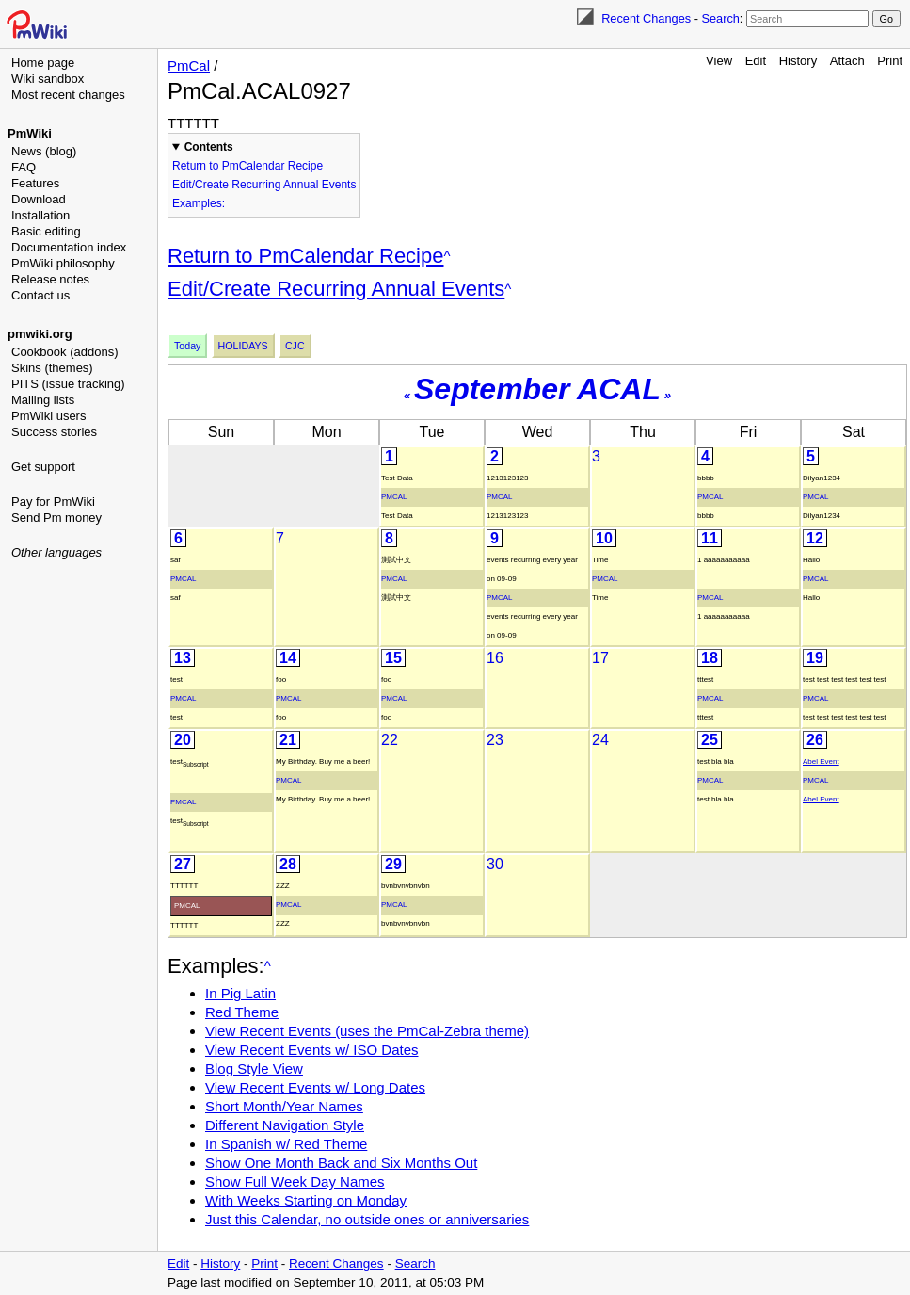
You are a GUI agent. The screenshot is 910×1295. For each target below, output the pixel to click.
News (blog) (43, 151)
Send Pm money (56, 517)
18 (709, 658)
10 (604, 538)
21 (287, 740)
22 (389, 740)
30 (495, 864)
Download (38, 199)
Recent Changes (646, 18)
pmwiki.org (40, 334)
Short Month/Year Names (284, 1106)
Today (187, 345)
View (719, 61)
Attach (847, 61)
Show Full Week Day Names (295, 1182)
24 (600, 740)
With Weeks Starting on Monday (306, 1200)
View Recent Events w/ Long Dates (315, 1087)
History (798, 61)
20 (182, 740)
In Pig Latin (240, 993)
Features (35, 183)
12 (814, 538)
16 (495, 658)
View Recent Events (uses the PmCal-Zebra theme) (367, 1031)
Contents (208, 147)
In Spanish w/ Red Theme (286, 1144)
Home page (42, 63)
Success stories (54, 432)
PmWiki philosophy (63, 263)
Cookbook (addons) (64, 352)
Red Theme (242, 1012)
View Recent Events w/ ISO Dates (312, 1050)
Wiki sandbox (47, 79)
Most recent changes (68, 95)
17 (600, 658)
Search (720, 18)
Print (889, 61)
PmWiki (30, 133)
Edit (755, 61)
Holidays (243, 345)
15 (393, 658)
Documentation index (68, 247)
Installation (40, 215)
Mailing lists (42, 400)
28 (287, 864)
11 (709, 538)
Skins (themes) (52, 368)
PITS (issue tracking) (68, 384)
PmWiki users (48, 416)
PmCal (189, 65)
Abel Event (821, 761)
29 (393, 864)
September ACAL (537, 389)
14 (287, 658)
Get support (43, 467)
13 (182, 658)
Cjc (295, 345)
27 (182, 864)
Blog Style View (254, 1068)
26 (814, 740)
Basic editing (46, 231)
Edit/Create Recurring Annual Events (264, 184)
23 (495, 740)
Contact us (40, 295)
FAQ (23, 167)
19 (814, 658)
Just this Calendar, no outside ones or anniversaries (367, 1219)
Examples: (198, 203)
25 (709, 740)
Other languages (56, 552)
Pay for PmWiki (53, 501)
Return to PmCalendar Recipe (247, 165)
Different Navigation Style (284, 1125)
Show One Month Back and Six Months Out (341, 1163)
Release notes (50, 279)
